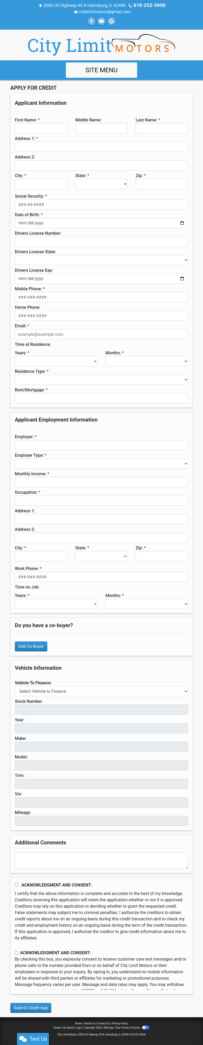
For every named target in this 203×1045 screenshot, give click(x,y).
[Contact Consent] (16, 952)
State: (80, 175)
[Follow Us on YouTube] (101, 21)
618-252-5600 (149, 5)
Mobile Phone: (28, 288)
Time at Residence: (33, 344)
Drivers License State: (35, 251)
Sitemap (108, 1027)
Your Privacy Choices (132, 1027)
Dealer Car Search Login (68, 1027)
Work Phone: (27, 568)
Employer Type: (29, 455)
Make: (20, 738)
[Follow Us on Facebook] (91, 21)
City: (19, 175)
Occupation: (26, 492)
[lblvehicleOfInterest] (101, 691)
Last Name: (146, 119)
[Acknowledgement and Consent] (16, 884)
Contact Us (103, 1023)
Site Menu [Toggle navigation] (101, 70)
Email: (20, 325)
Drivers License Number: (38, 233)
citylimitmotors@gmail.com (105, 11)
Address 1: (25, 138)
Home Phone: (27, 307)
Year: (19, 719)
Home (78, 1023)
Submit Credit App (31, 1007)
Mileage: (23, 812)
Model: (21, 756)
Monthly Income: (31, 473)
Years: (21, 352)
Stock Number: (29, 701)
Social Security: (29, 195)
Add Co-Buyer (31, 646)
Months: (113, 352)
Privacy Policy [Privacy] (120, 1023)
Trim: (20, 775)
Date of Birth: (27, 214)
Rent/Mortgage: (30, 389)
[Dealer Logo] (101, 44)
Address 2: (25, 156)
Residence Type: (30, 371)
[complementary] (187, 1029)
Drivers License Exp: (34, 270)
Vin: (18, 793)
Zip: (139, 175)
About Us (89, 1023)
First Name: (26, 119)
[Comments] (101, 860)
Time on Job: (27, 586)
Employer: (24, 436)
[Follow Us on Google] (112, 21)
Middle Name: (88, 119)
